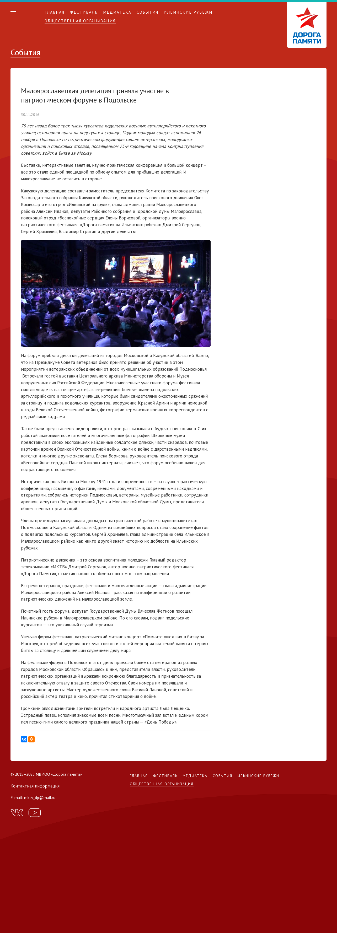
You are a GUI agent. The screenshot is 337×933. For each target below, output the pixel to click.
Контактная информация (35, 786)
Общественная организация (80, 20)
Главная (55, 12)
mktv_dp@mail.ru (39, 797)
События (147, 12)
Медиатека (117, 12)
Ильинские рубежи (188, 12)
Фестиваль (84, 12)
